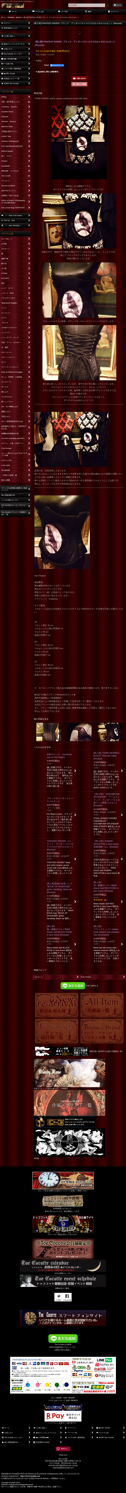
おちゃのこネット (59, 1491)
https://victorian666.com (30, 1476)
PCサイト (64, 1449)
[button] (79, 84)
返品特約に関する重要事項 (47, 72)
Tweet (46, 65)
